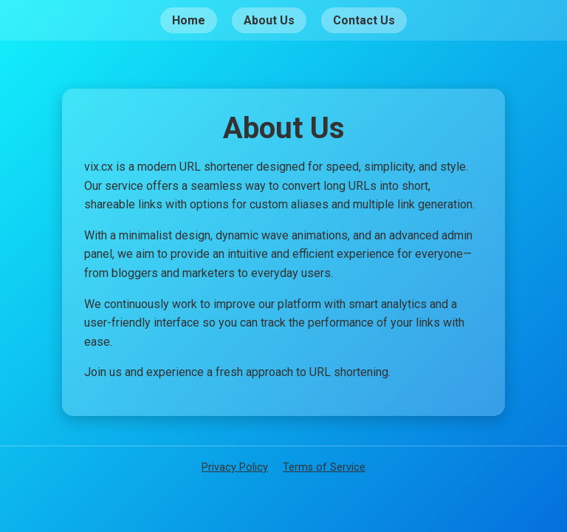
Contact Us (364, 20)
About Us (269, 20)
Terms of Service (324, 467)
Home (188, 20)
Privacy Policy (235, 467)
